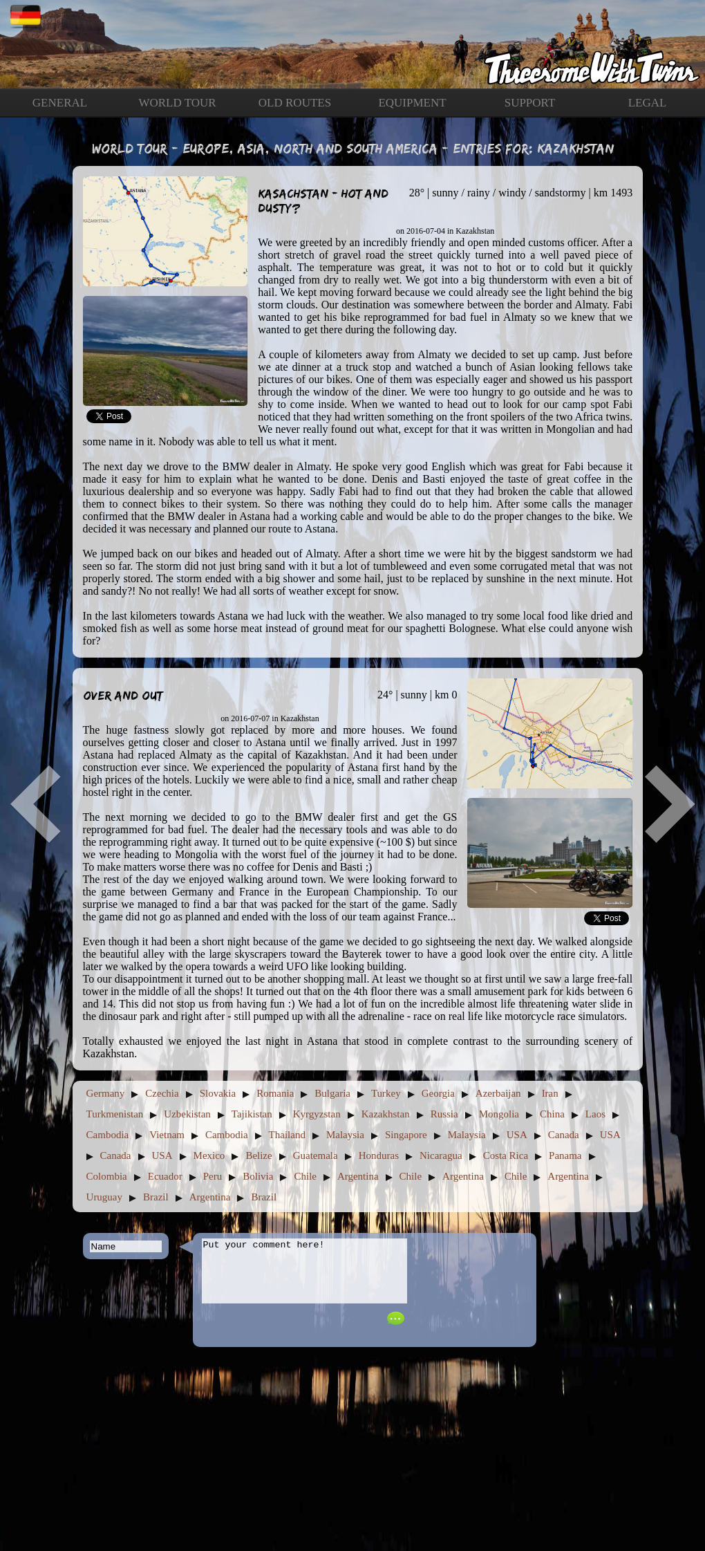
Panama (565, 1155)
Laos (595, 1114)
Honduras (379, 1155)
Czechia (161, 1093)
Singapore (406, 1134)
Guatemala (315, 1155)
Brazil (156, 1196)
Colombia (106, 1176)
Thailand (287, 1134)
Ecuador (165, 1176)
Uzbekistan (187, 1114)
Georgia (438, 1093)
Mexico (209, 1155)
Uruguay (104, 1196)
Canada (563, 1134)
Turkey (386, 1093)
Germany (105, 1093)
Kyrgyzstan (317, 1114)
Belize (258, 1155)
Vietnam (167, 1134)
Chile (305, 1176)
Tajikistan (252, 1114)
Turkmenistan (115, 1114)
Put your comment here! (304, 1277)
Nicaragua (441, 1155)
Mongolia (499, 1114)
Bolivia (258, 1176)
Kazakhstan (385, 1114)
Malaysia (345, 1134)
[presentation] (470, 1288)
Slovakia (218, 1093)
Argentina (358, 1176)
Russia (444, 1114)
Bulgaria (332, 1093)
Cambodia (107, 1134)
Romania (275, 1093)
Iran (550, 1093)
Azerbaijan (498, 1093)
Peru (213, 1176)
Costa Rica (505, 1155)
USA (517, 1134)
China (552, 1114)
